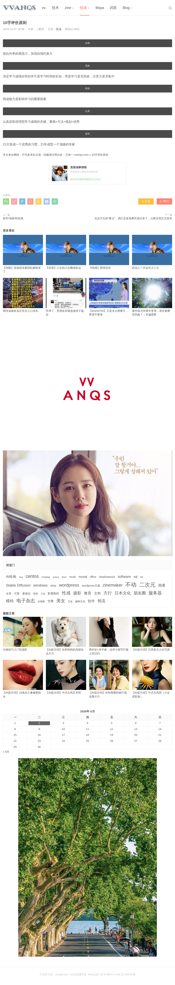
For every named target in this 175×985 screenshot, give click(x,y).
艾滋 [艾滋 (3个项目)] (70, 601)
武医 (113, 8)
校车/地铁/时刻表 (13, 218)
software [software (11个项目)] (124, 577)
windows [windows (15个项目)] (40, 585)
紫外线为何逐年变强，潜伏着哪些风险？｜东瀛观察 (152, 297)
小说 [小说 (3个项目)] (42, 593)
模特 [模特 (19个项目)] (10, 601)
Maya (99, 8)
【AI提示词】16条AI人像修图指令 (23, 679)
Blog (126, 8)
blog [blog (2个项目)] (21, 577)
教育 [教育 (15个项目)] (87, 593)
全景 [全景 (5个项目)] (8, 593)
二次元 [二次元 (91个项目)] (147, 584)
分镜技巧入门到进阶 (23, 634)
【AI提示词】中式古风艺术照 (66, 677)
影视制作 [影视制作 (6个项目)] (53, 593)
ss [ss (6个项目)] (141, 576)
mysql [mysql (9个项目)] (83, 577)
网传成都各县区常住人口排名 (23, 295)
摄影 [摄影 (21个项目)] (77, 593)
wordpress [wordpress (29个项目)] (69, 585)
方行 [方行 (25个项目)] (107, 593)
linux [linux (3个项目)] (64, 577)
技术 (55, 8)
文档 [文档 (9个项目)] (97, 593)
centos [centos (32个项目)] (32, 576)
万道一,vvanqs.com (77, 154)
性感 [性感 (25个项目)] (66, 593)
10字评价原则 (100, 154)
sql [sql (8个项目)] (135, 576)
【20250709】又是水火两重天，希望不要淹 (109, 297)
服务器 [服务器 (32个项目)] (155, 592)
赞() (164, 201)
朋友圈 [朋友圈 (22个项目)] (140, 593)
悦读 (83, 8)
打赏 (146, 201)
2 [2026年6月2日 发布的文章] (39, 723)
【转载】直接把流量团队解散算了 (23, 254)
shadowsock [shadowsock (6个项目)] (107, 576)
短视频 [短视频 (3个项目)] (41, 601)
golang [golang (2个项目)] (56, 577)
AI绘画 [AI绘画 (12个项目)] (11, 577)
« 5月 (6, 751)
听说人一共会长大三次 (152, 252)
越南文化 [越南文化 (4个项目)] (80, 601)
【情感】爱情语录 (109, 252)
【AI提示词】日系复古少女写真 (152, 634)
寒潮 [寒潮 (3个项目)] (35, 593)
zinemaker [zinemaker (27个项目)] (113, 585)
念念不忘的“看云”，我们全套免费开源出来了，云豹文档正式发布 (133, 218)
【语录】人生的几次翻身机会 (66, 252)
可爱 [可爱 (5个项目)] (17, 593)
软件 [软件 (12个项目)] (91, 601)
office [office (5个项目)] (93, 576)
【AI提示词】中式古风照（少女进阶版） (152, 679)
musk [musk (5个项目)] (72, 576)
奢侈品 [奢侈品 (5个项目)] (26, 593)
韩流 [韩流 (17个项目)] (101, 601)
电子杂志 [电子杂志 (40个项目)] (25, 600)
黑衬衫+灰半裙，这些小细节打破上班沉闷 (109, 636)
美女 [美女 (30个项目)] (60, 600)
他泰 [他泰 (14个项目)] (162, 585)
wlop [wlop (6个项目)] (53, 585)
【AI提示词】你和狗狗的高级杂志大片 (66, 636)
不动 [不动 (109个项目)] (130, 584)
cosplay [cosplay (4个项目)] (45, 576)
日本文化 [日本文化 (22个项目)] (123, 593)
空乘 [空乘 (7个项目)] (50, 601)
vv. (44, 8)
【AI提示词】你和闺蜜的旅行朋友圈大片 (109, 679)
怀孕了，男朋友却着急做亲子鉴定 (66, 297)
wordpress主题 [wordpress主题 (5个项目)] (91, 585)
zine (68, 8)
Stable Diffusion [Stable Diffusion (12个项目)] (18, 585)
